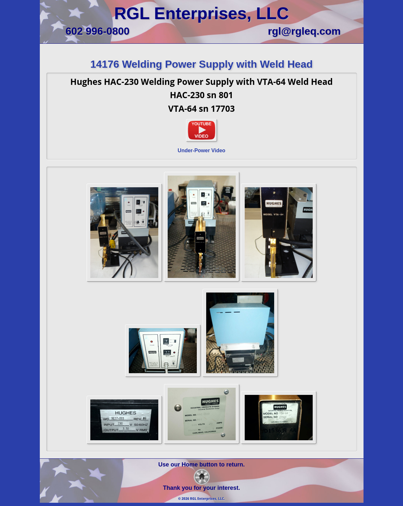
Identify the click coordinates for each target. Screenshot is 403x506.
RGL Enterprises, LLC (201, 13)
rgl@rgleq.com (304, 31)
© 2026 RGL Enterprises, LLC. (201, 498)
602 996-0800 (98, 31)
